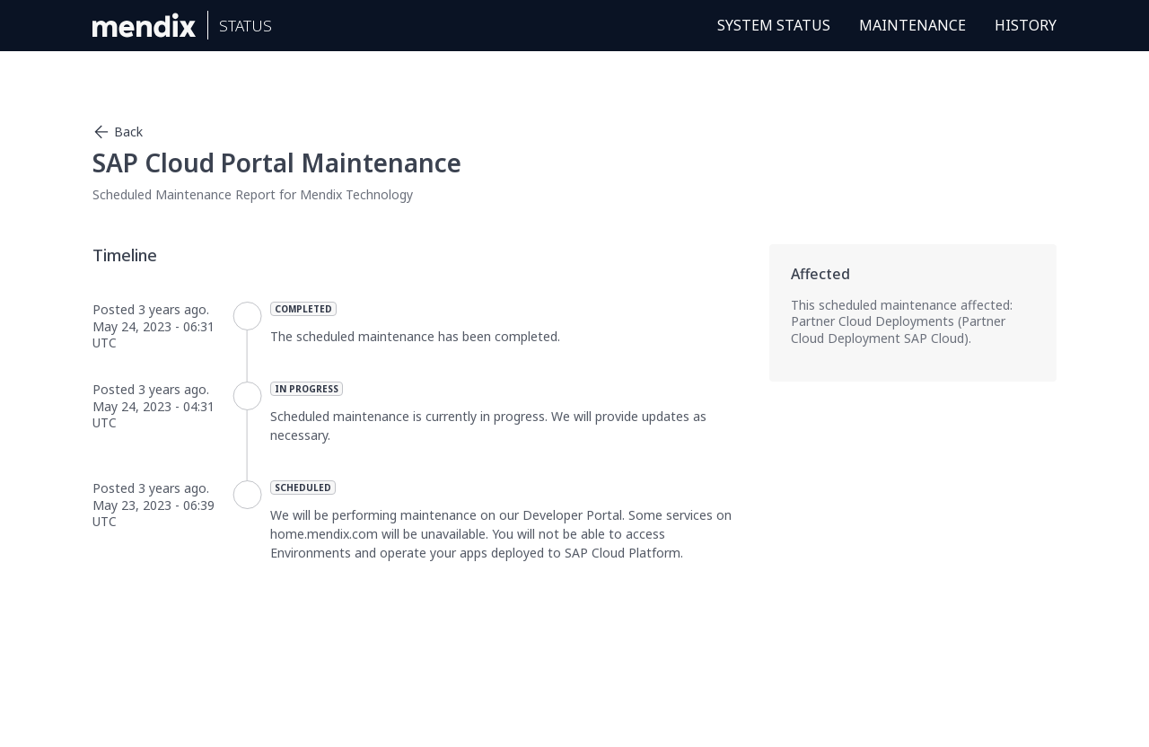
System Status (773, 25)
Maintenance (912, 25)
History (1026, 25)
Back (117, 132)
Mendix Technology (356, 194)
